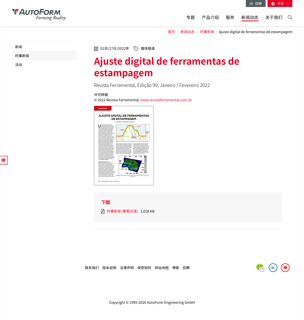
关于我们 (273, 17)
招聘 (256, 3)
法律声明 (127, 267)
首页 (171, 31)
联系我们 (92, 267)
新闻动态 (249, 17)
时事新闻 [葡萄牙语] (122, 211)
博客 (175, 267)
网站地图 (162, 267)
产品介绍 (210, 17)
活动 (18, 64)
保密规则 (144, 267)
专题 (190, 17)
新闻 (18, 46)
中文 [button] (279, 3)
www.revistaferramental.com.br (166, 99)
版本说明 (109, 267)
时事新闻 (207, 31)
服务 (230, 17)
